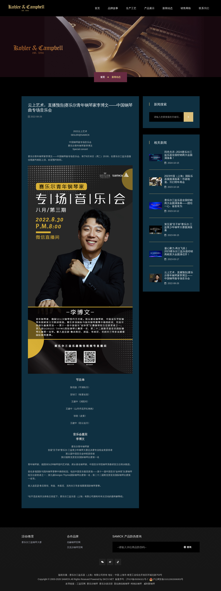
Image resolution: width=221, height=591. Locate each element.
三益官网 (81, 583)
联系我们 (204, 8)
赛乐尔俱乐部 (106, 583)
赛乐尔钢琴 (92, 583)
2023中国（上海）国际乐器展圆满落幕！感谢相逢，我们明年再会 (178, 179)
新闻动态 (167, 8)
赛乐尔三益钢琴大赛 (32, 542)
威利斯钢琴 (149, 583)
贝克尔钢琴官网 (75, 547)
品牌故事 (113, 8)
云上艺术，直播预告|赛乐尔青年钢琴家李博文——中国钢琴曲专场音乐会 (178, 275)
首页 (97, 8)
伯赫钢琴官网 (73, 542)
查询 (187, 547)
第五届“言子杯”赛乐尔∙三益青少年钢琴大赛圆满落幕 (178, 227)
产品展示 (149, 8)
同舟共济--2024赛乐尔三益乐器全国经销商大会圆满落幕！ (178, 154)
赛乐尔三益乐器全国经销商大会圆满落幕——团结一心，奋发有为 (178, 203)
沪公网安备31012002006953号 (166, 579)
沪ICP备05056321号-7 (137, 579)
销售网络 (186, 8)
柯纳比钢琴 (136, 583)
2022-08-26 (35, 116)
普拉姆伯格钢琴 (122, 583)
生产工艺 (131, 8)
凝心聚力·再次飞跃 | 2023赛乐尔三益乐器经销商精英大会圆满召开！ (178, 251)
